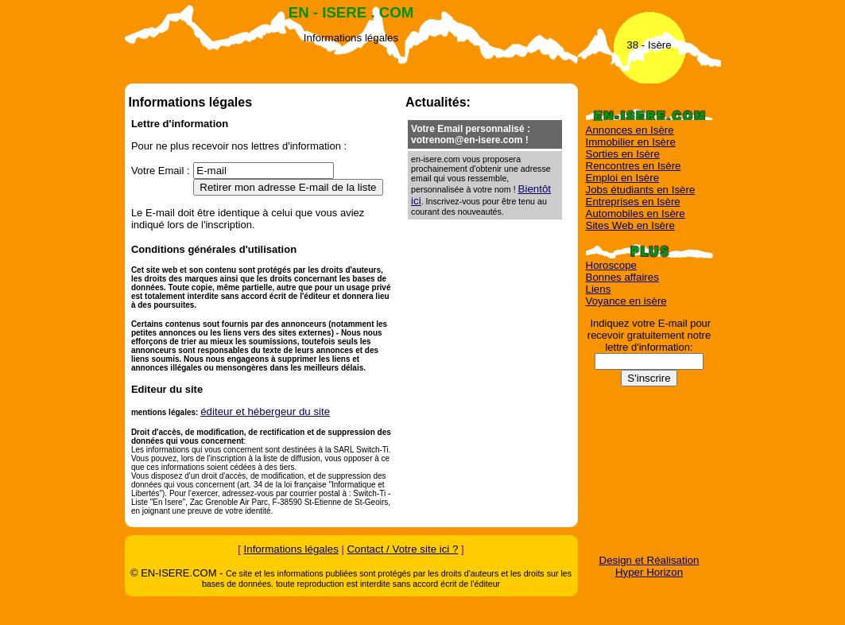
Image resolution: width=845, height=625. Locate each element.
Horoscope (611, 265)
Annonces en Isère (630, 130)
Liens (598, 289)
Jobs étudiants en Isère (641, 190)
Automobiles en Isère (635, 213)
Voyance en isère (626, 301)
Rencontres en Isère (633, 166)
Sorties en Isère (623, 154)
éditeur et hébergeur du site (265, 411)
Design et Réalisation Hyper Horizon (649, 566)
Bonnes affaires (622, 277)
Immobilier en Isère (631, 142)
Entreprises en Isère (633, 202)
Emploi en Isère (623, 178)
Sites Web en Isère (630, 225)
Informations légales (291, 549)
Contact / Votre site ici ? (402, 549)
